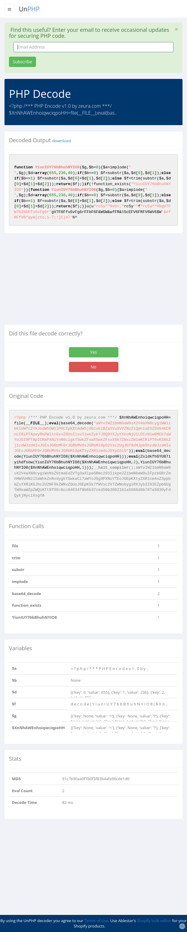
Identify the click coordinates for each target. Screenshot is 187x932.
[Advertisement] (54, 281)
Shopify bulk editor (154, 920)
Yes (93, 352)
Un (29, 9)
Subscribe (22, 62)
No (93, 367)
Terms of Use (96, 920)
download (61, 140)
